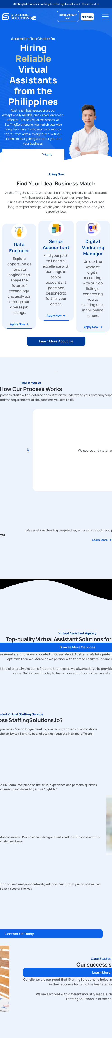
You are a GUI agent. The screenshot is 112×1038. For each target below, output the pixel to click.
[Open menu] (105, 16)
